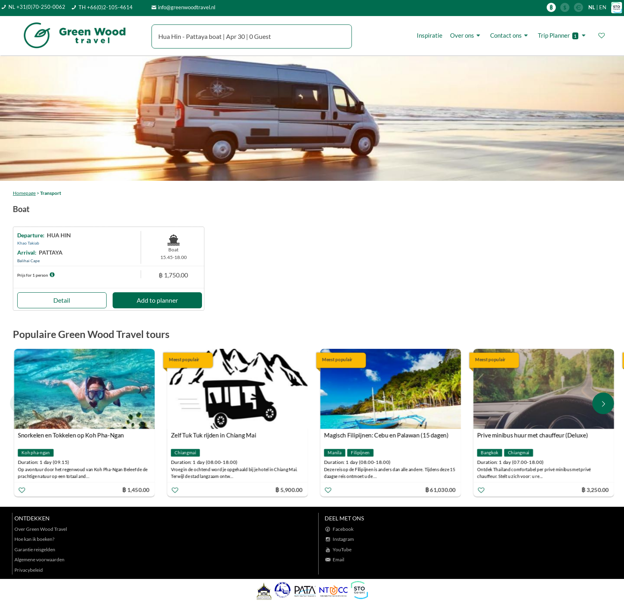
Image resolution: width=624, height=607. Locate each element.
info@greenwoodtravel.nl (186, 7)
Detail (61, 300)
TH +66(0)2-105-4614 (106, 7)
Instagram (343, 539)
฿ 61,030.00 (440, 489)
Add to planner (157, 300)
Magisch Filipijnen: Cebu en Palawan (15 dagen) (386, 435)
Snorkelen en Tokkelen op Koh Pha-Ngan (71, 435)
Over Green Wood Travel (40, 529)
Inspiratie (429, 35)
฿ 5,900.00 (289, 489)
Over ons (466, 35)
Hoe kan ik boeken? (34, 539)
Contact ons (510, 35)
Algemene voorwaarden (39, 559)
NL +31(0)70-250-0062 (36, 7)
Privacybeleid (28, 570)
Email (338, 559)
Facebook (343, 529)
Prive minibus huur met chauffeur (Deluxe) (532, 435)
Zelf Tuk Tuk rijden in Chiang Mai (213, 435)
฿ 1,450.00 (135, 489)
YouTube (342, 549)
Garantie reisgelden (34, 549)
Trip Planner (563, 35)
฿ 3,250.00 (595, 489)
